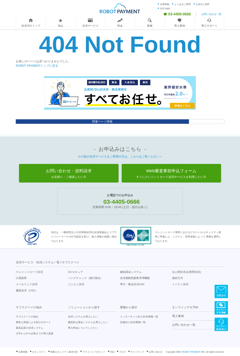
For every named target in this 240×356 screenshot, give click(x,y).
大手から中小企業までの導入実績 (34, 333)
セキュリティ (39, 352)
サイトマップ (137, 352)
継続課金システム (131, 272)
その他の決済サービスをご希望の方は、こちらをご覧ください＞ (120, 156)
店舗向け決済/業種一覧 (133, 322)
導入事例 (179, 25)
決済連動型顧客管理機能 (135, 278)
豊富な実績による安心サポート (33, 322)
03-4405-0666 (121, 202)
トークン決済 (180, 284)
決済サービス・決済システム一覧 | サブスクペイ (47, 262)
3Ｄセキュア (75, 272)
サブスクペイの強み (29, 307)
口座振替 (21, 278)
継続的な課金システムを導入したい (88, 322)
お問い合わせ (155, 352)
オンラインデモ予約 (185, 307)
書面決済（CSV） (27, 290)
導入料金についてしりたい (83, 327)
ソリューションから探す (84, 307)
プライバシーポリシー (93, 352)
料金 (120, 25)
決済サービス (90, 25)
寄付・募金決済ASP (132, 284)
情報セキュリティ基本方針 (64, 352)
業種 (149, 25)
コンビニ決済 (76, 284)
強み (60, 25)
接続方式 (177, 278)
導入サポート (209, 25)
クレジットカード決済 (29, 272)
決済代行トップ (30, 25)
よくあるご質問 (183, 4)
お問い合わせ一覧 (211, 14)
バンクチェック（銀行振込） (85, 278)
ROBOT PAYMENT (191, 352)
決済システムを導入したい (83, 316)
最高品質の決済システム (29, 327)
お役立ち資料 (203, 4)
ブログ (122, 352)
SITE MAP (165, 8)
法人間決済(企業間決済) (186, 272)
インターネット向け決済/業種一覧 (139, 316)
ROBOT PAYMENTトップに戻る (37, 65)
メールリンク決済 (27, 284)
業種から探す (129, 307)
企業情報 (164, 4)
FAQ (112, 352)
